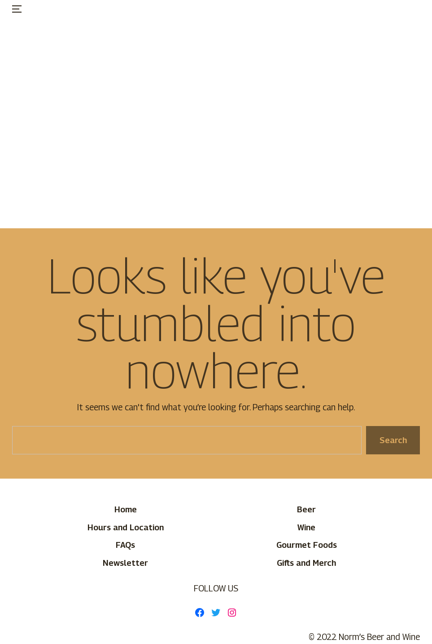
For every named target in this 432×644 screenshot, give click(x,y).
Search (392, 440)
